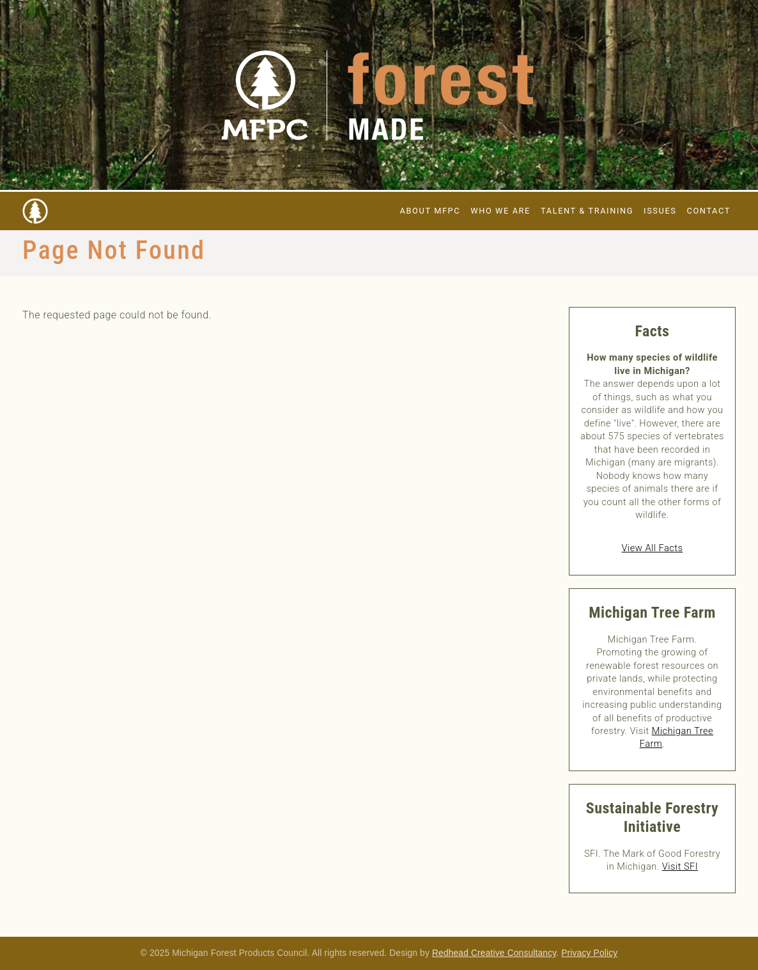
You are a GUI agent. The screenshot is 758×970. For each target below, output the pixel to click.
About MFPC (430, 210)
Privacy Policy (589, 953)
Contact (709, 210)
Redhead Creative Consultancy (494, 953)
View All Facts (652, 548)
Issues (660, 210)
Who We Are (500, 210)
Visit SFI (680, 866)
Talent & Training (587, 210)
